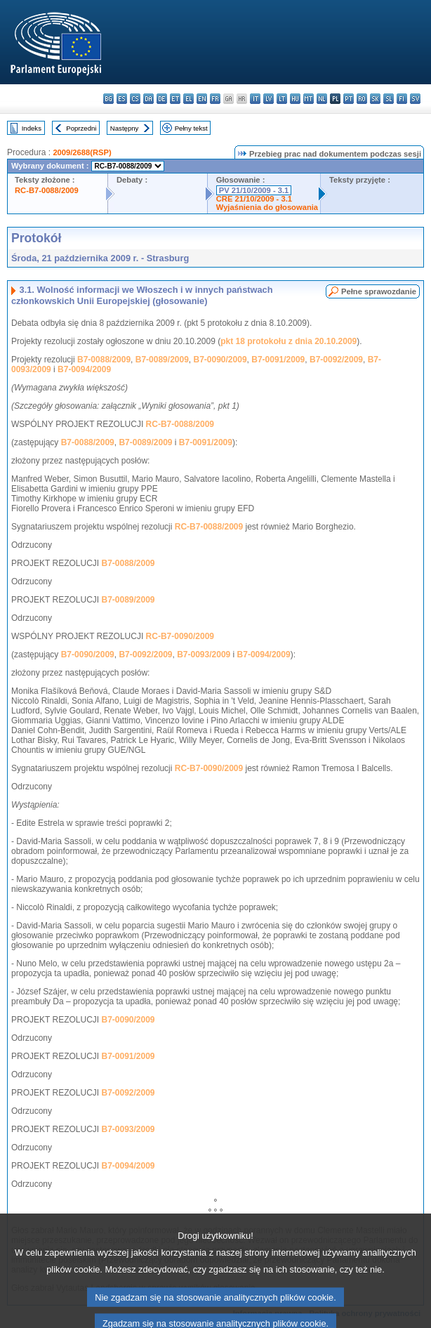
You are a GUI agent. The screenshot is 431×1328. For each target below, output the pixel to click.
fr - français (215, 98)
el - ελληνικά (188, 98)
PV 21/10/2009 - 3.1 (254, 190)
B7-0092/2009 (336, 359)
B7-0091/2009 (278, 359)
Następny (124, 128)
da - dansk (148, 98)
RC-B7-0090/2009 (180, 636)
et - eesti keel (175, 98)
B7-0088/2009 (104, 359)
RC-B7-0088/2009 (47, 190)
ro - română (362, 98)
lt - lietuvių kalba (282, 98)
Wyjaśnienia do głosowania (267, 207)
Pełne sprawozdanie (378, 291)
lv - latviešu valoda (268, 98)
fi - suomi (402, 98)
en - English (202, 98)
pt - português (348, 98)
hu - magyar (295, 98)
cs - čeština (135, 98)
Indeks (31, 128)
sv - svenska (415, 98)
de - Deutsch (162, 98)
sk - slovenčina (375, 98)
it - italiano (255, 98)
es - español (122, 98)
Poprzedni (81, 128)
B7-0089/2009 (162, 359)
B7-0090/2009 (220, 359)
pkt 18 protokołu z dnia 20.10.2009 (288, 341)
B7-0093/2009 (203, 654)
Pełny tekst (191, 128)
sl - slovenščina (388, 98)
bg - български (108, 98)
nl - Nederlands (322, 98)
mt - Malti (308, 98)
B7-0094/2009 (84, 369)
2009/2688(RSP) (82, 152)
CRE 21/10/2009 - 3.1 (254, 199)
